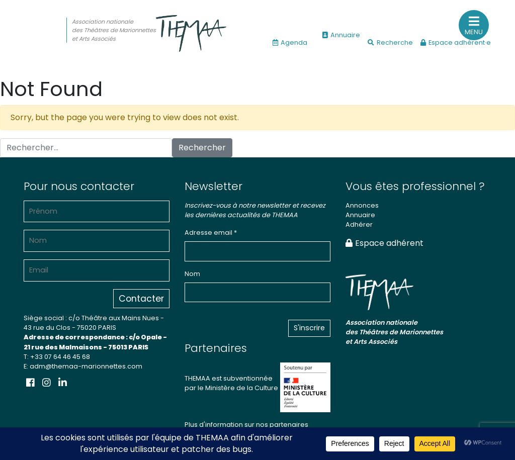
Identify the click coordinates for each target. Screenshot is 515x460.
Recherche (390, 42)
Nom (192, 273)
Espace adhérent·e (455, 42)
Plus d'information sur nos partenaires (246, 424)
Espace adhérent (384, 243)
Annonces (362, 205)
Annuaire (341, 35)
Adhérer (359, 224)
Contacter (141, 299)
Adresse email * (211, 232)
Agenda (290, 42)
